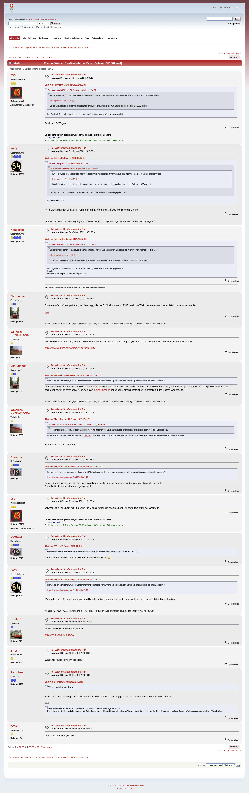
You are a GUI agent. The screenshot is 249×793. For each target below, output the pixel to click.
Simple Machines (137, 785)
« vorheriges (225, 53)
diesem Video (103, 390)
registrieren (50, 19)
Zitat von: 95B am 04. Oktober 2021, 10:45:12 (65, 158)
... (18, 57)
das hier (94, 386)
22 (20, 57)
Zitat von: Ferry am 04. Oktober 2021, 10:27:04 (65, 85)
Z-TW (14, 650)
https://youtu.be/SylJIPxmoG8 (60, 635)
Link (47, 312)
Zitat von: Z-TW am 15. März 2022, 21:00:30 (64, 682)
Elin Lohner (18, 296)
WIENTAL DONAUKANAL (20, 333)
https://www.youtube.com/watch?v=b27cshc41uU (70, 348)
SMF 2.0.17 (112, 785)
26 (33, 57)
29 (38, 57)
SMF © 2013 (124, 785)
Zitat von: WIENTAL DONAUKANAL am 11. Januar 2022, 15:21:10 (73, 375)
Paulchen (17, 672)
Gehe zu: (201, 765)
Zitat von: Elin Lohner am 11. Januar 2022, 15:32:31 (67, 419)
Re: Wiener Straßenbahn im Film (68, 74)
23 (23, 57)
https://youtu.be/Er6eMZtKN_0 (62, 101)
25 (30, 57)
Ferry (14, 148)
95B (13, 75)
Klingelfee (17, 229)
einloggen (35, 19)
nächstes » (236, 53)
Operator (16, 457)
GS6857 (16, 618)
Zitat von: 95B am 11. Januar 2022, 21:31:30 (64, 546)
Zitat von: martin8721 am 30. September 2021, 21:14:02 (72, 90)
